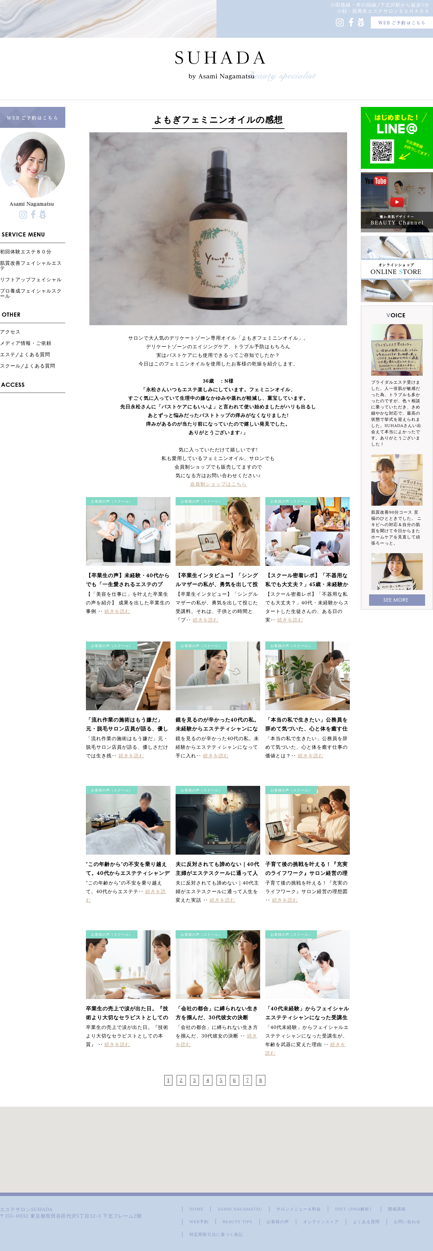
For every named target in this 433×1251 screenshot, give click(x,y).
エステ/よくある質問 (25, 354)
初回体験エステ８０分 (26, 251)
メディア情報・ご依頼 (26, 343)
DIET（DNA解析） (354, 1208)
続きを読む (117, 611)
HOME (196, 1208)
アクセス (10, 331)
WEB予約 (199, 1221)
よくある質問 (366, 1221)
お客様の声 (278, 1221)
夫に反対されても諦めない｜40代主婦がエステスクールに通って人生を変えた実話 (217, 873)
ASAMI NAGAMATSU (240, 1208)
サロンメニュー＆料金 (298, 1208)
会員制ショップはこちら (218, 484)
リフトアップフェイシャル (31, 279)
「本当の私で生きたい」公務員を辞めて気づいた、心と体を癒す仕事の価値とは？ (306, 728)
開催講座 (397, 1208)
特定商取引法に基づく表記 (216, 1234)
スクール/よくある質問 (27, 366)
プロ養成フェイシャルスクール (31, 293)
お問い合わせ (407, 1221)
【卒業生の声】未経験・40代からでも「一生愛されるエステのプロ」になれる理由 (128, 584)
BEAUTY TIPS (238, 1221)
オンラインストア (321, 1221)
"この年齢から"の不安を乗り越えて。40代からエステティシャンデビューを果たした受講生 (128, 873)
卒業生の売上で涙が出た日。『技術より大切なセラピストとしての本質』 (127, 1017)
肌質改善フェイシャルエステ (31, 265)
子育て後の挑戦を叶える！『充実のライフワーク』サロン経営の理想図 (306, 873)
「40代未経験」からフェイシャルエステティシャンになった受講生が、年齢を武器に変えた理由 (307, 1017)
